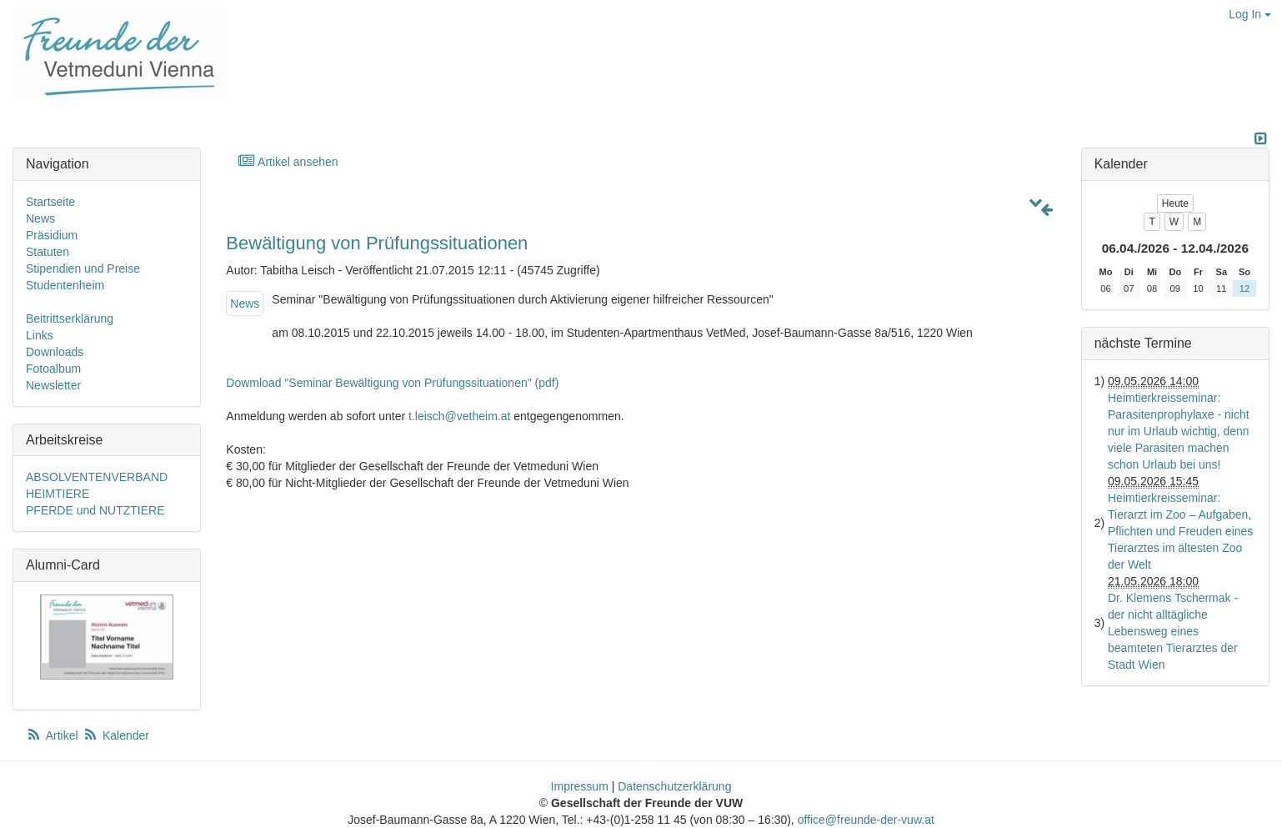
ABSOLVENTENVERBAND (97, 477)
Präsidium (52, 235)
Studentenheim (65, 285)
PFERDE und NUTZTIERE (95, 510)
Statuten (47, 251)
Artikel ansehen (287, 161)
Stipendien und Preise (83, 268)
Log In (1250, 14)
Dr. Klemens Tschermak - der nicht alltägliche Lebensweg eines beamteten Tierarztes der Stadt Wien (1173, 631)
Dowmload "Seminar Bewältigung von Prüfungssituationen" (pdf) (392, 382)
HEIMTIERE (57, 493)
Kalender (116, 735)
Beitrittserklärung (69, 318)
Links (39, 335)
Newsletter (53, 385)
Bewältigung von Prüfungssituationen (377, 243)
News (244, 303)
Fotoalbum (53, 368)
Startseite (50, 201)
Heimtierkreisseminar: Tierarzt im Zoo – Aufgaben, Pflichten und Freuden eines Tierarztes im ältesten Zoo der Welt (1180, 531)
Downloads (54, 352)
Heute (1175, 203)
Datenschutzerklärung (674, 786)
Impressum (579, 786)
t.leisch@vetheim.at (459, 416)
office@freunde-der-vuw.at (866, 819)
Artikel (53, 735)
